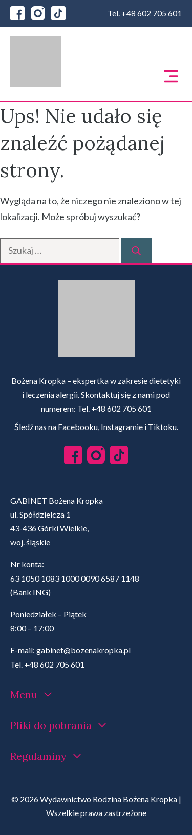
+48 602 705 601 (151, 13)
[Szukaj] (136, 250)
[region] (96, 741)
